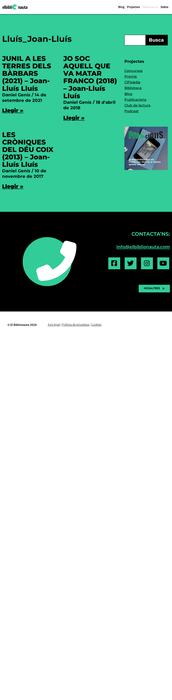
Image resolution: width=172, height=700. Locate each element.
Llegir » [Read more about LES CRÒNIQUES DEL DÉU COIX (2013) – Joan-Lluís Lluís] (12, 186)
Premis (130, 76)
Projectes (133, 7)
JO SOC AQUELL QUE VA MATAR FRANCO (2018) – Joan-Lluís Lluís (90, 77)
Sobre (164, 7)
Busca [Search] (156, 40)
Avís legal (54, 324)
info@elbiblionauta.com (143, 246)
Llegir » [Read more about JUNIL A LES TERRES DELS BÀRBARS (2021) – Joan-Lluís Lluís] (12, 110)
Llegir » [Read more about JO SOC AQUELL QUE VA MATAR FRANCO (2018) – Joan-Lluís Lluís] (74, 118)
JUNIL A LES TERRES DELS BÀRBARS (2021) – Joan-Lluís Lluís (26, 73)
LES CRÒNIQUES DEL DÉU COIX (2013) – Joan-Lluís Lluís (28, 149)
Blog (121, 7)
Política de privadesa (75, 324)
